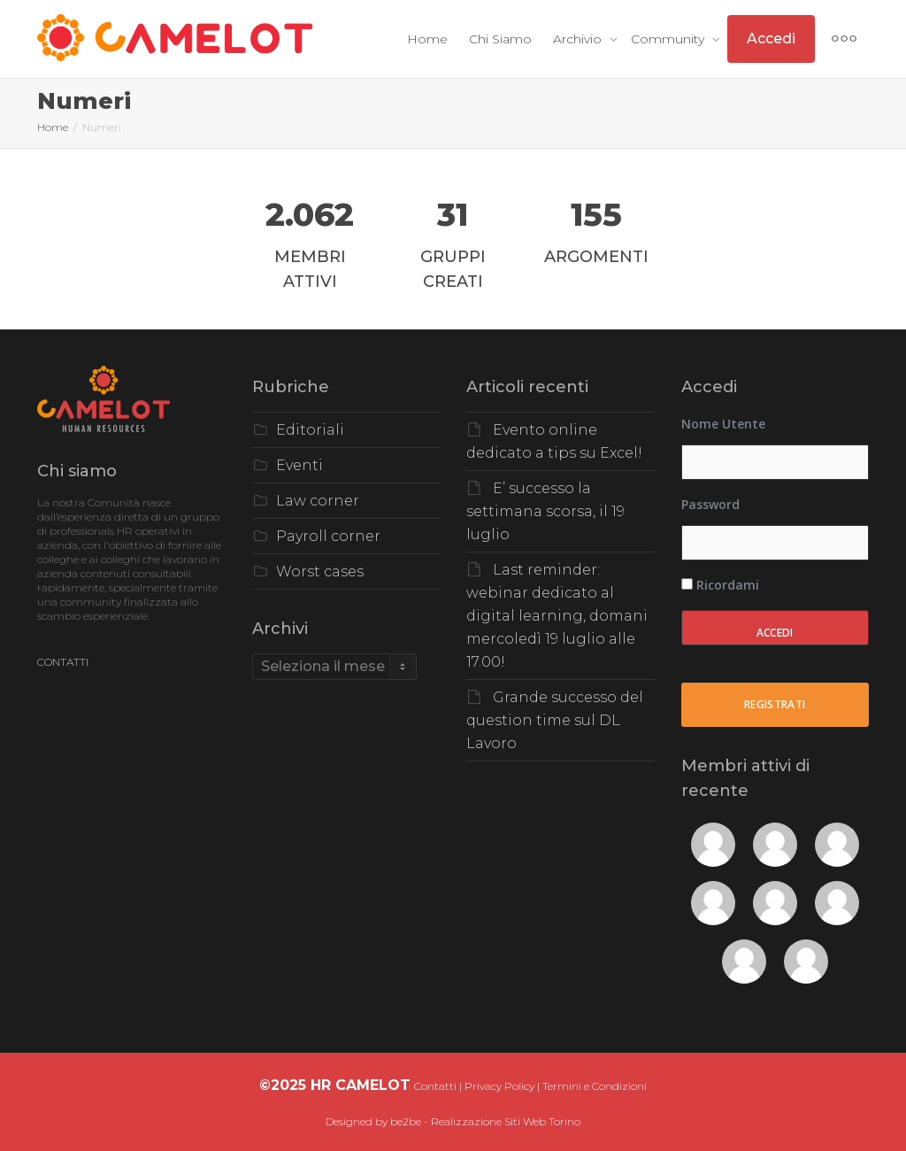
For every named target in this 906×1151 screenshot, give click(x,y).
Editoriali (310, 429)
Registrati (775, 704)
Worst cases (320, 571)
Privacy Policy (499, 1086)
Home (427, 39)
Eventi (299, 465)
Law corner (317, 500)
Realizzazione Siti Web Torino (505, 1121)
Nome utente (723, 423)
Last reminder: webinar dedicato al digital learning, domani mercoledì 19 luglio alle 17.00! (557, 615)
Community (669, 39)
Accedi (771, 38)
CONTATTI (62, 661)
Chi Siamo (500, 39)
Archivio (579, 39)
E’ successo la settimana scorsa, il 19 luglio (545, 511)
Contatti (435, 1086)
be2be (405, 1121)
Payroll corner (328, 536)
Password (710, 504)
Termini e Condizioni (594, 1086)
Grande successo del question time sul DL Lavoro (554, 720)
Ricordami (720, 584)
